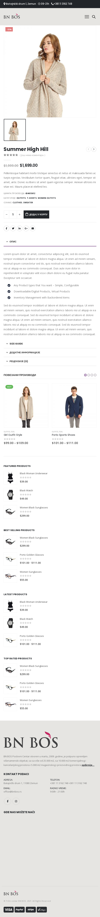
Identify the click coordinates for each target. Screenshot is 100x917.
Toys (12, 432)
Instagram (16, 801)
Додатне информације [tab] (25, 352)
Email (32, 228)
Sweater (28, 202)
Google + (26, 228)
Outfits (21, 198)
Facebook (6, 228)
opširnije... (88, 765)
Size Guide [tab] (16, 343)
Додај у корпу (38, 214)
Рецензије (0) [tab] (19, 361)
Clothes (17, 202)
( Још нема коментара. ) (32, 155)
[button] (85, 375)
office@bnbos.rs (13, 791)
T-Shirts (32, 198)
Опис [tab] (13, 241)
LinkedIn (20, 228)
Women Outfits (47, 198)
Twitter (13, 228)
